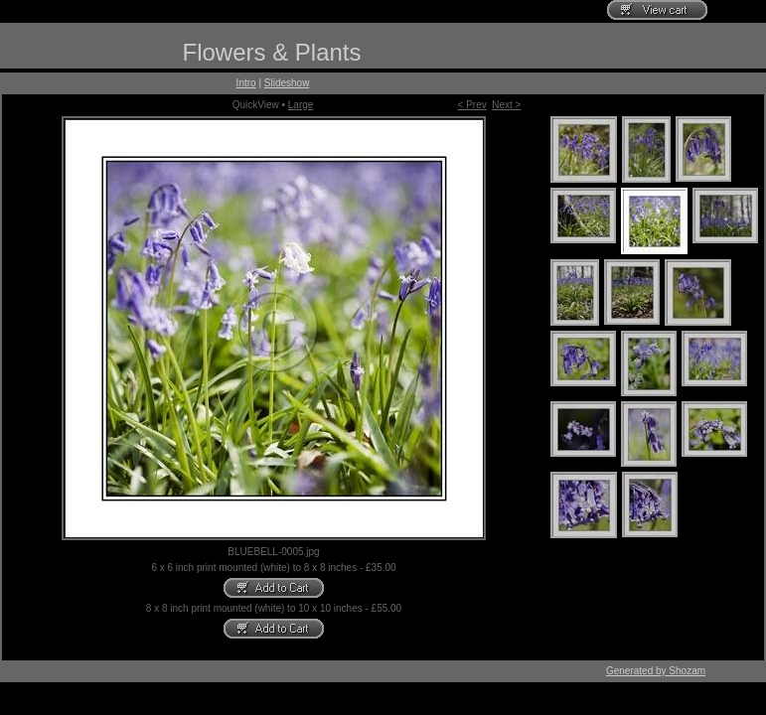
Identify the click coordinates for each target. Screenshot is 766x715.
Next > (506, 104)
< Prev (472, 104)
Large (301, 104)
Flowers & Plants (271, 52)
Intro (246, 82)
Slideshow (287, 82)
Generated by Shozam (655, 670)
